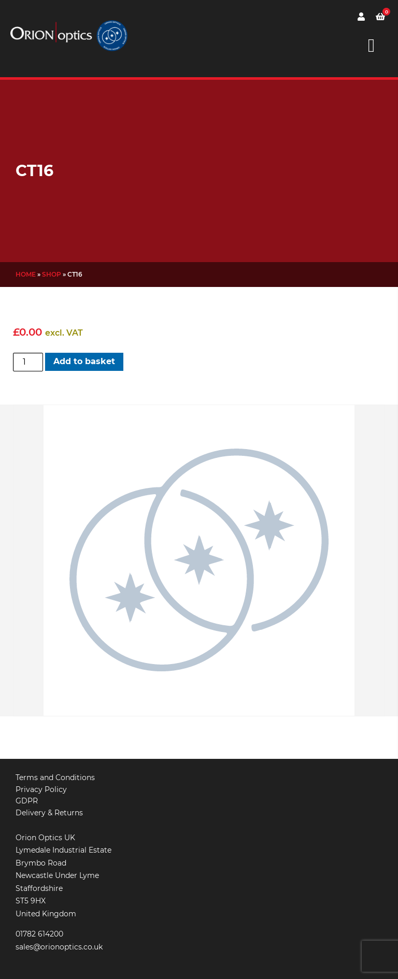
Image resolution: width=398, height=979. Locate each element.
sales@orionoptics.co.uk (59, 947)
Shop (51, 274)
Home (26, 274)
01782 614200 (39, 934)
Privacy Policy (41, 789)
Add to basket (84, 361)
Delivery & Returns (49, 812)
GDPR (27, 800)
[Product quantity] (28, 362)
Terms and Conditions (55, 777)
